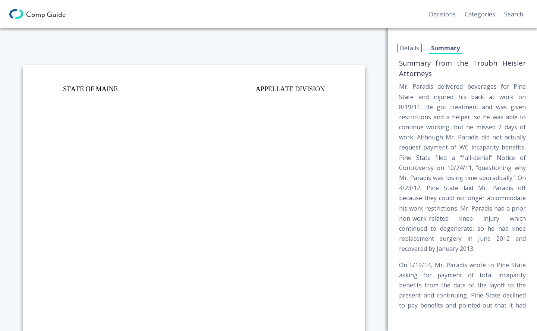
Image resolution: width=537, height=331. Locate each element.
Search (513, 14)
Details (409, 48)
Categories (480, 14)
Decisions (442, 14)
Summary (445, 48)
